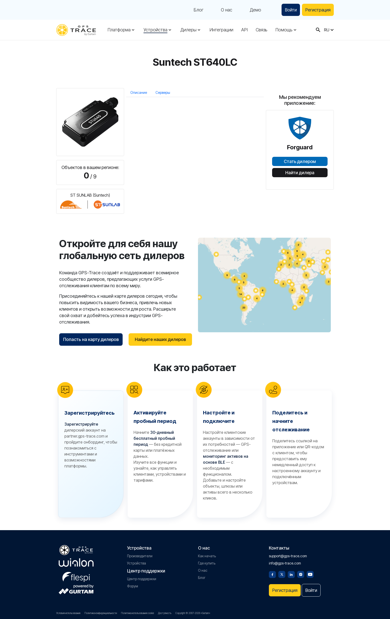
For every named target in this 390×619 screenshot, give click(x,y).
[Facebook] (272, 573)
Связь (261, 30)
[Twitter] (281, 573)
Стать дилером (300, 161)
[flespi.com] (76, 575)
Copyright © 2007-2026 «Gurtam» (192, 613)
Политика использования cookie (137, 613)
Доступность (164, 613)
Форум (132, 585)
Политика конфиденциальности (100, 613)
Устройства (155, 30)
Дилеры (188, 30)
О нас (223, 10)
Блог (195, 10)
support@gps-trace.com (288, 555)
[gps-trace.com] (76, 30)
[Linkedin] (291, 573)
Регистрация (317, 9)
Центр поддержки (141, 578)
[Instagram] (300, 573)
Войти (288, 9)
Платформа (119, 30)
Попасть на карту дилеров (91, 339)
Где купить (206, 563)
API (244, 30)
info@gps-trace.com (285, 563)
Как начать (207, 555)
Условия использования (68, 613)
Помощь (283, 30)
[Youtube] (310, 573)
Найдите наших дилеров (160, 339)
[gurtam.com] (76, 562)
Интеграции (221, 30)
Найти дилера (299, 172)
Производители (139, 555)
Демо (252, 10)
